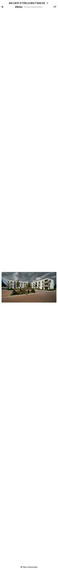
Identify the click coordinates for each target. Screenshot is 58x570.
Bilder (19, 6)
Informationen (33, 6)
